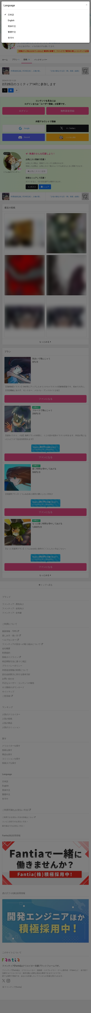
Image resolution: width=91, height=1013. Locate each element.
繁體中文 (12, 32)
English (11, 20)
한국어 (11, 38)
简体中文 (12, 26)
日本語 (11, 15)
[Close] (86, 4)
